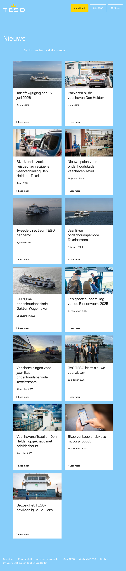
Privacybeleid (25, 559)
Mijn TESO (98, 8)
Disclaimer (8, 559)
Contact (104, 559)
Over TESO (69, 559)
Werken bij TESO (87, 559)
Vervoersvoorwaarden (47, 559)
